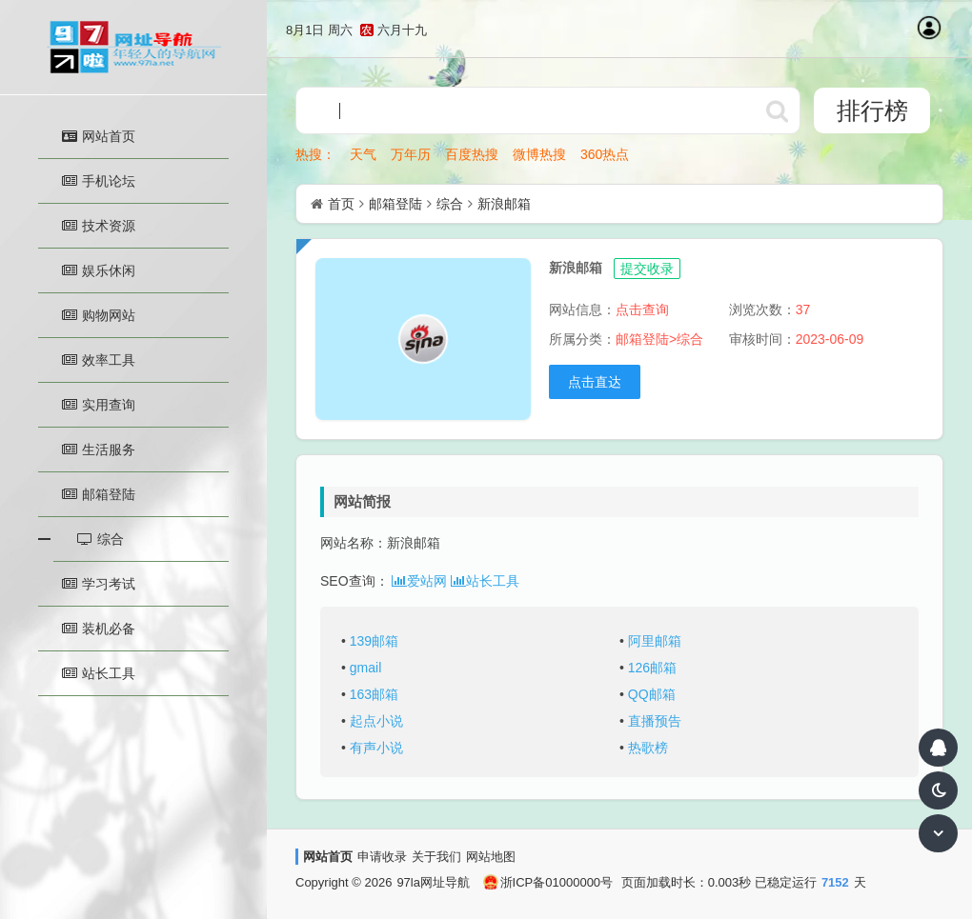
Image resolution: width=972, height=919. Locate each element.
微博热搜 (539, 154)
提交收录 (647, 268)
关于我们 (436, 856)
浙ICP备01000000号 (548, 882)
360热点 (604, 154)
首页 (341, 203)
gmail (365, 667)
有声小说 (376, 747)
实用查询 (98, 404)
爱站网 (419, 581)
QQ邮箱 (652, 694)
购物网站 (98, 315)
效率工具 (98, 360)
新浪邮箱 (504, 203)
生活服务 (98, 449)
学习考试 (98, 583)
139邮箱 (374, 641)
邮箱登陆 (98, 494)
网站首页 (98, 136)
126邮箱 (652, 667)
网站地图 (491, 856)
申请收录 (382, 856)
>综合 (686, 339)
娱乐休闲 (98, 270)
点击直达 (594, 382)
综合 (449, 203)
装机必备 (98, 628)
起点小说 (376, 721)
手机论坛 (98, 181)
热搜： (315, 154)
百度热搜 (471, 154)
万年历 (411, 154)
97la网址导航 (433, 882)
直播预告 (654, 721)
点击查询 (642, 309)
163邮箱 (374, 694)
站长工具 (98, 673)
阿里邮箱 (654, 641)
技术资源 (98, 225)
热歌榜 (648, 747)
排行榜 (872, 110)
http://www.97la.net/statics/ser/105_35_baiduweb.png (776, 110)
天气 (363, 154)
